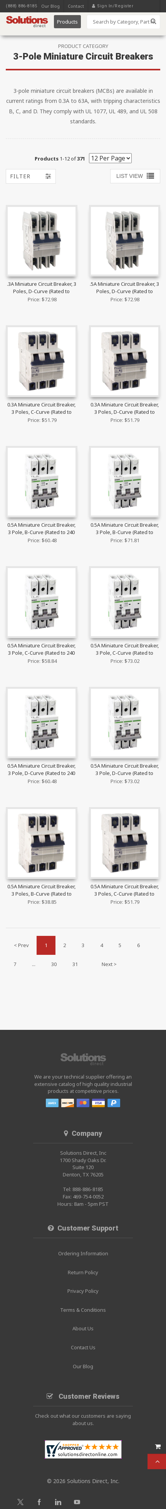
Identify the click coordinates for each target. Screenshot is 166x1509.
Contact (76, 6)
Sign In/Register (115, 6)
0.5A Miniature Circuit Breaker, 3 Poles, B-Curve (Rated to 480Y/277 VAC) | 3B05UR (41, 890)
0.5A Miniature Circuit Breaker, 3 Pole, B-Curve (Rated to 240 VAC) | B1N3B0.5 (41, 529)
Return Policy (83, 1272)
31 (75, 964)
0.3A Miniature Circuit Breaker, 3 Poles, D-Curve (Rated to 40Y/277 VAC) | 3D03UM (125, 409)
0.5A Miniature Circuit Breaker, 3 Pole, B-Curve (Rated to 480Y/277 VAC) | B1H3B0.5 (125, 529)
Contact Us (83, 1347)
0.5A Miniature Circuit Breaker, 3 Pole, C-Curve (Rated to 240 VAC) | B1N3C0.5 (41, 649)
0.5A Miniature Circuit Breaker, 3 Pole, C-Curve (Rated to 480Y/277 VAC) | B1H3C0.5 (125, 649)
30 (54, 964)
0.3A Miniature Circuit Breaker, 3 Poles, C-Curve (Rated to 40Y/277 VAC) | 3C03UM (41, 409)
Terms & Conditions (83, 1309)
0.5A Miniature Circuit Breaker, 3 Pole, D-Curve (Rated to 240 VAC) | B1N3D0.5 (41, 770)
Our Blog (50, 6)
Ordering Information (83, 1253)
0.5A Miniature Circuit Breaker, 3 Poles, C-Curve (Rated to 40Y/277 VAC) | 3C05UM (125, 890)
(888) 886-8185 (21, 6)
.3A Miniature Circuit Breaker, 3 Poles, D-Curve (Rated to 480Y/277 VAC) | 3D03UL (41, 288)
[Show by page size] (110, 158)
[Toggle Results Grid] (135, 176)
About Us (83, 1328)
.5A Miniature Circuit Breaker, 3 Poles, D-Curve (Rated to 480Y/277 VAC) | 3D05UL (124, 288)
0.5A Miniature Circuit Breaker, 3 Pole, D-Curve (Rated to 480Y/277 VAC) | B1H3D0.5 (125, 770)
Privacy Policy (83, 1290)
